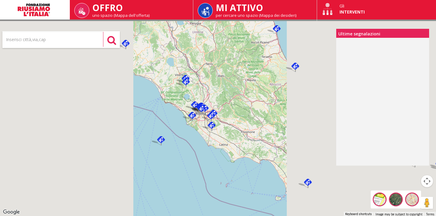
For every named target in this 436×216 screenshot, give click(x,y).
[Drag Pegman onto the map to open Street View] (427, 203)
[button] (295, 67)
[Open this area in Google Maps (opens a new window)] (11, 212)
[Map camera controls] (427, 181)
